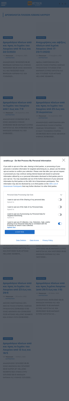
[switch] (60, 199)
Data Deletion (21, 240)
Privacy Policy (48, 240)
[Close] (64, 161)
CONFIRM (19, 232)
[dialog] (34, 200)
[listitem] (34, 195)
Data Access (34, 240)
